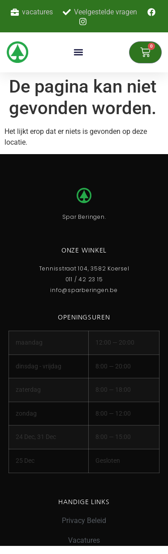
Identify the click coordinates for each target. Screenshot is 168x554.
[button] (78, 52)
